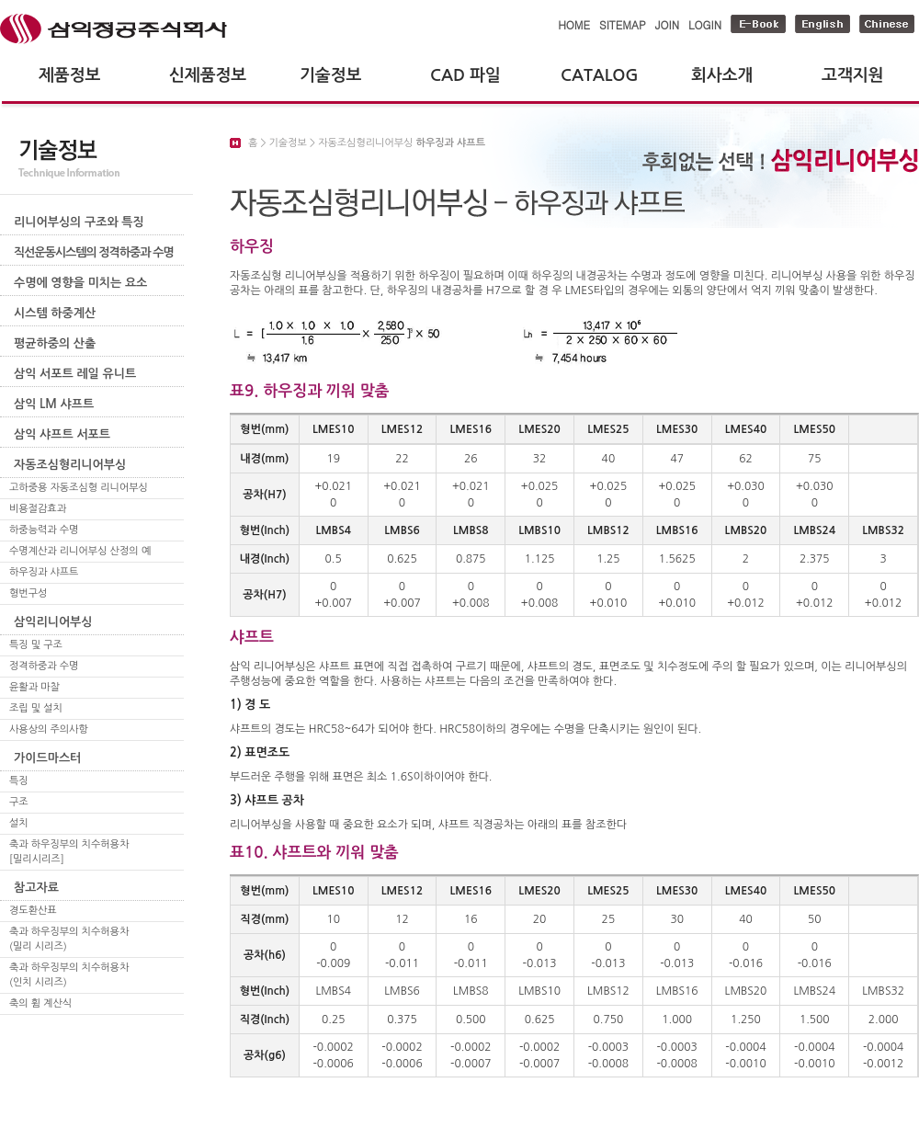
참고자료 (36, 888)
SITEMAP (622, 24)
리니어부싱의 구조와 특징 (79, 222)
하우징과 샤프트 (43, 572)
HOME (574, 24)
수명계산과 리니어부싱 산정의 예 (80, 551)
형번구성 (28, 593)
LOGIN (704, 24)
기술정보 (330, 75)
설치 (18, 823)
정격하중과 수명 (43, 666)
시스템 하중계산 (55, 313)
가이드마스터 (47, 758)
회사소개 (722, 75)
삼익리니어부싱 (53, 622)
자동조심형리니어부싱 (70, 465)
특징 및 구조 (35, 645)
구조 (18, 802)
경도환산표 (33, 911)
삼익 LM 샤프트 (54, 404)
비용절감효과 (37, 509)
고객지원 (852, 75)
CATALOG (600, 75)
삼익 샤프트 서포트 (62, 434)
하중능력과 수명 (43, 530)
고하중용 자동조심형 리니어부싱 (78, 488)
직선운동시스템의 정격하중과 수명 (94, 252)
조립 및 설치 (35, 708)
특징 (18, 781)
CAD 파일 (465, 75)
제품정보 (69, 75)
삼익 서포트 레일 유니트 (75, 374)
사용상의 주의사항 (48, 729)
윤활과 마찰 (34, 687)
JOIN (667, 24)
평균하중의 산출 (55, 343)
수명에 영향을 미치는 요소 (80, 283)
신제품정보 (207, 75)
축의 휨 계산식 (40, 1003)
